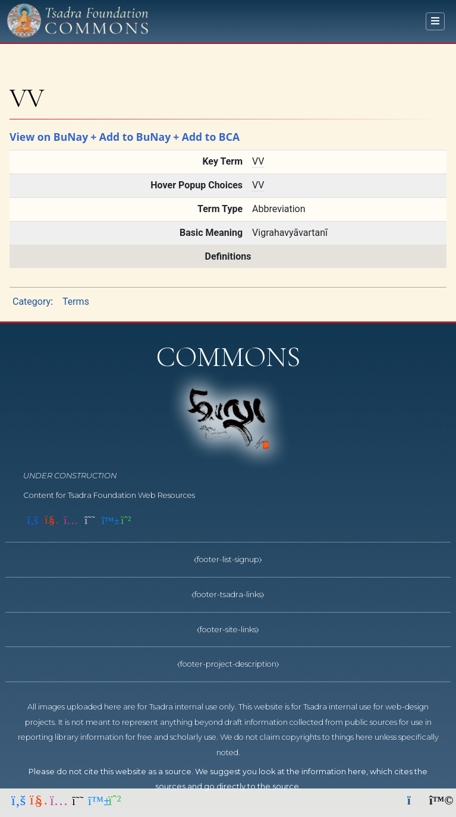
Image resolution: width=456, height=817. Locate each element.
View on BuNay (49, 137)
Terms (75, 301)
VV (258, 161)
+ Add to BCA (206, 137)
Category (31, 301)
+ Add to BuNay (130, 137)
